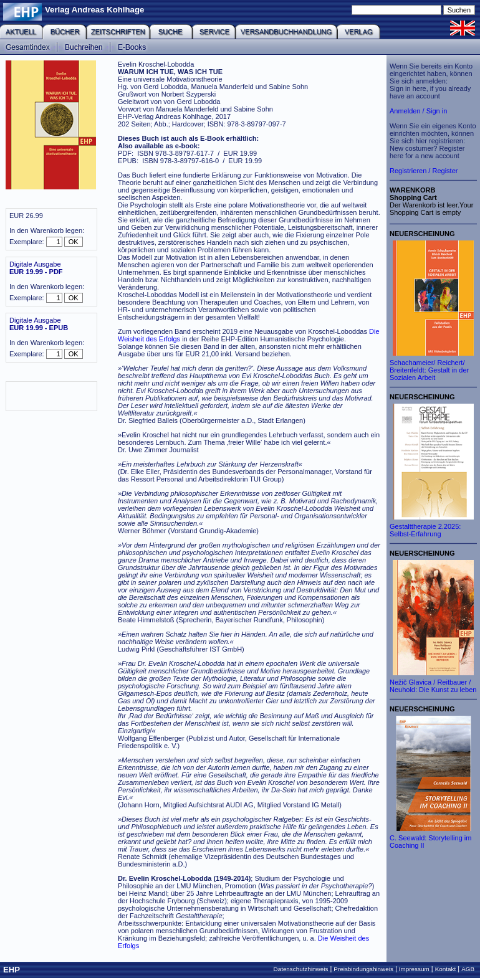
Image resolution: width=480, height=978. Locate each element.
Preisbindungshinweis (363, 969)
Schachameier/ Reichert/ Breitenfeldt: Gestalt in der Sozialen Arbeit (429, 370)
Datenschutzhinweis (301, 969)
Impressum (414, 969)
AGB (467, 969)
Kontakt (445, 969)
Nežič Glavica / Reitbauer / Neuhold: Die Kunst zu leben (433, 685)
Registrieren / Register (424, 170)
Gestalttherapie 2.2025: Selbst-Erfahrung (425, 530)
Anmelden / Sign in (418, 111)
